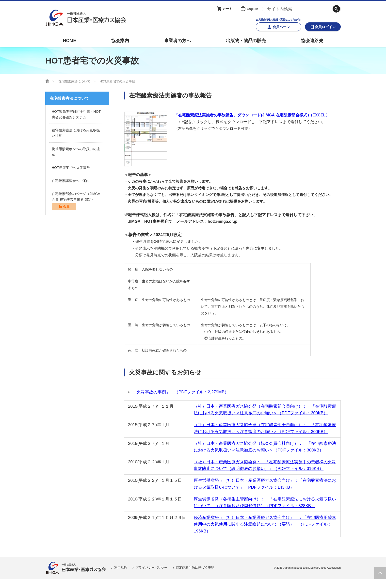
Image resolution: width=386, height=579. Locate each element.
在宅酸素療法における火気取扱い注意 (76, 133)
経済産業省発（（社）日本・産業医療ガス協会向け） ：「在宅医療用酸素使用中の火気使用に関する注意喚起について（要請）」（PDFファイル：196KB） (265, 524)
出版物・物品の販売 (246, 40)
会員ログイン (325, 27)
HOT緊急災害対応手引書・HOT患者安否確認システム (76, 114)
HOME (69, 40)
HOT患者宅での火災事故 (71, 168)
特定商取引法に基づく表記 (195, 567)
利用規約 (120, 567)
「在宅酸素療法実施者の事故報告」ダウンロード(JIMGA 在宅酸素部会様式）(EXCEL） (252, 115)
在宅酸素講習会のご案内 (71, 181)
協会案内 (120, 40)
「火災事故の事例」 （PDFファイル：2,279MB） (180, 392)
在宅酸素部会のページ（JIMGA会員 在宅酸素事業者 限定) (77, 201)
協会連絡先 (312, 40)
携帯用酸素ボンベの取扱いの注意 (76, 151)
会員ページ (281, 27)
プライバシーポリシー (151, 567)
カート (227, 9)
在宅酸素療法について (74, 81)
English (252, 9)
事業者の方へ (177, 40)
